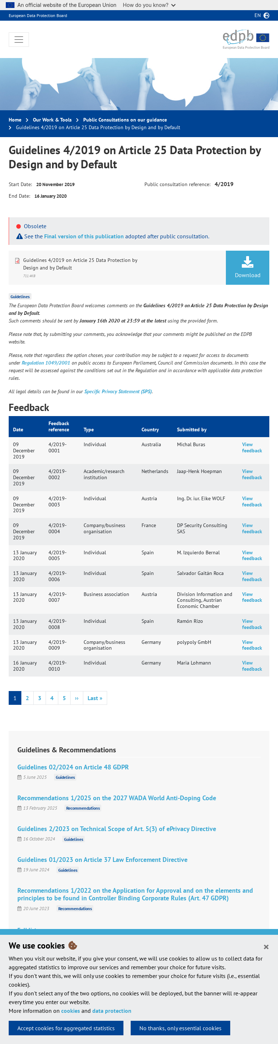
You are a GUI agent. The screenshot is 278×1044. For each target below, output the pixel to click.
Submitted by (192, 429)
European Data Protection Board (38, 15)
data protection (111, 1010)
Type (89, 429)
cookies (70, 1010)
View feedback (252, 447)
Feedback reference (59, 426)
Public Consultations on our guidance (125, 119)
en (257, 15)
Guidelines (20, 296)
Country (150, 429)
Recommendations (83, 808)
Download (247, 267)
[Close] (266, 946)
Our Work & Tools (52, 119)
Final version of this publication (84, 236)
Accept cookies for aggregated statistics (66, 1028)
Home (15, 119)
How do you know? (149, 5)
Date (18, 429)
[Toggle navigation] (19, 39)
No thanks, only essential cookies (180, 1028)
